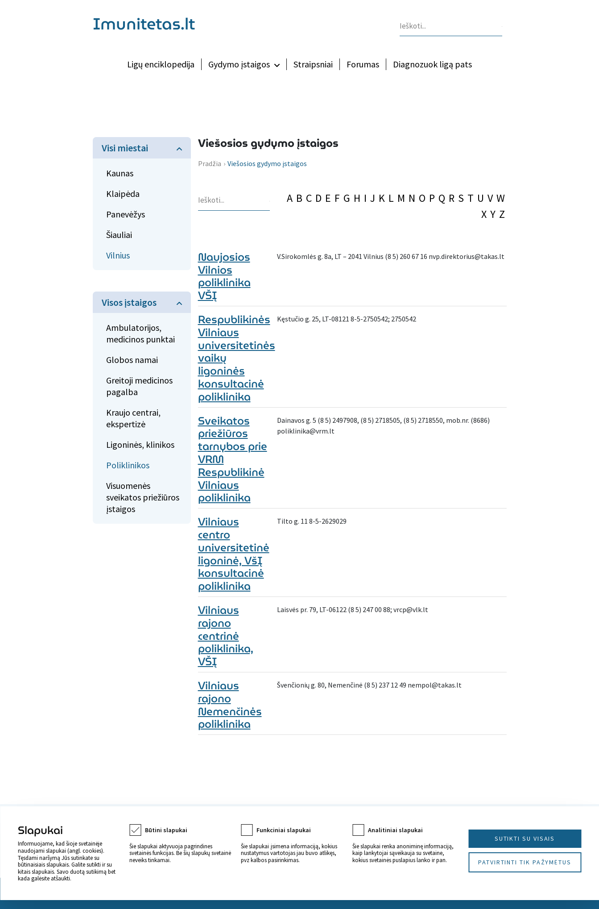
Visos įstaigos (129, 302)
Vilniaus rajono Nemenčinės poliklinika (230, 705)
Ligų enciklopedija (160, 64)
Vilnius (118, 255)
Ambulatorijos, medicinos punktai (140, 333)
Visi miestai (125, 148)
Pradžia (209, 163)
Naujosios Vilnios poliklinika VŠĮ (224, 276)
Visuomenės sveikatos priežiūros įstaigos (142, 497)
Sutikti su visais (525, 838)
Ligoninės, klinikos (140, 444)
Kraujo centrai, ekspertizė (133, 418)
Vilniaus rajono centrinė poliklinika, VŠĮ (225, 636)
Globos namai (132, 359)
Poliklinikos (127, 465)
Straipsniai (313, 64)
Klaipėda (123, 193)
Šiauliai (119, 234)
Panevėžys (125, 214)
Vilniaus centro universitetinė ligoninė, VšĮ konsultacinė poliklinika (233, 554)
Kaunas (119, 173)
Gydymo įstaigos (239, 64)
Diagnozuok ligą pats (432, 64)
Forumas (363, 64)
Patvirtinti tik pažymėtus (524, 862)
